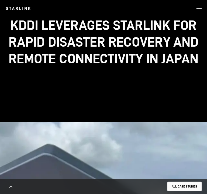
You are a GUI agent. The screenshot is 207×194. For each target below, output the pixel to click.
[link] (18, 8)
